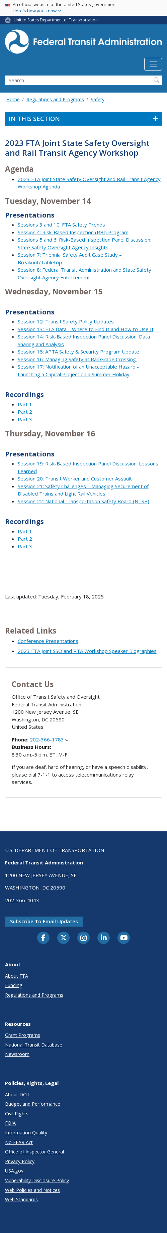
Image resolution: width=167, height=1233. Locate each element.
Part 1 (25, 404)
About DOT (17, 1094)
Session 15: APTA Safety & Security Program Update (80, 351)
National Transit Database (33, 1045)
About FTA (16, 976)
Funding (13, 985)
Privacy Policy (19, 1161)
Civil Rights (16, 1113)
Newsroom (17, 1054)
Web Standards (21, 1199)
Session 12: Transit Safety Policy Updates (66, 321)
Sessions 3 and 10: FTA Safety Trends (61, 224)
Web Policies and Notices (32, 1190)
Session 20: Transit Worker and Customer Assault (75, 478)
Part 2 (25, 411)
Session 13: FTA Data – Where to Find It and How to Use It (86, 329)
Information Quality (26, 1132)
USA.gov (14, 1171)
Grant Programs (22, 1035)
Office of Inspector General (34, 1151)
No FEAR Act (19, 1142)
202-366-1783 (49, 739)
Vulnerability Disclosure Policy (37, 1180)
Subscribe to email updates (44, 921)
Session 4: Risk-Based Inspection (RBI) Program (73, 232)
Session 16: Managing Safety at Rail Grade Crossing (77, 359)
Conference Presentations (48, 641)
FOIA (10, 1123)
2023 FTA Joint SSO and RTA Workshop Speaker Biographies (87, 651)
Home (13, 99)
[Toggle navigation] (153, 64)
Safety (97, 99)
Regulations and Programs (55, 99)
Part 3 (25, 419)
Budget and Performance (32, 1104)
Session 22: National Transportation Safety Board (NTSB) (83, 501)
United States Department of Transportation (56, 20)
